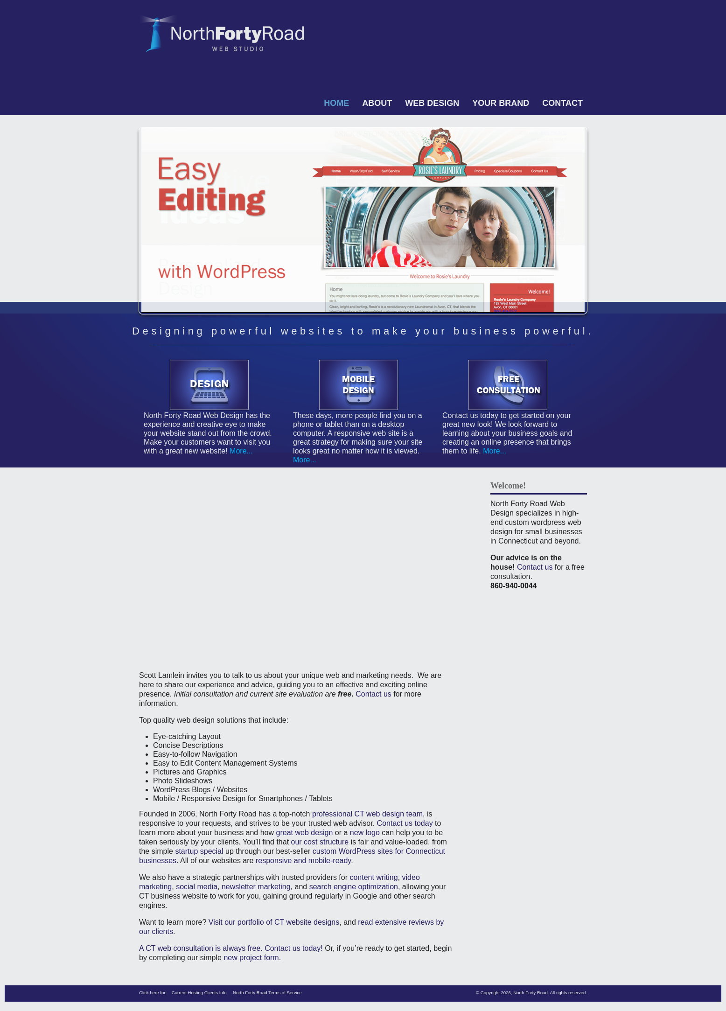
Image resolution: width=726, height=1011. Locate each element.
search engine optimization (353, 887)
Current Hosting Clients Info (199, 992)
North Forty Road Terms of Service (267, 992)
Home (336, 103)
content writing (373, 877)
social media (196, 887)
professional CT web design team (367, 814)
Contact (562, 103)
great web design (304, 833)
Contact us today (405, 823)
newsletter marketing (256, 887)
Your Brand (500, 103)
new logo (365, 833)
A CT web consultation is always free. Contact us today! (231, 948)
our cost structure (320, 842)
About (377, 103)
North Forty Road (530, 992)
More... (240, 451)
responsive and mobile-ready (303, 861)
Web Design (432, 103)
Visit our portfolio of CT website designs (274, 922)
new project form (251, 958)
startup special (199, 851)
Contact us (373, 694)
